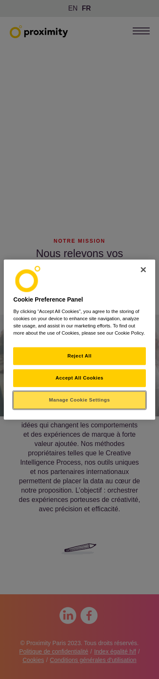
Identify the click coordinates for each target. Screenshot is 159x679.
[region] (79, 339)
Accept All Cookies (79, 377)
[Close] (143, 269)
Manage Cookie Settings (79, 399)
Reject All (79, 355)
